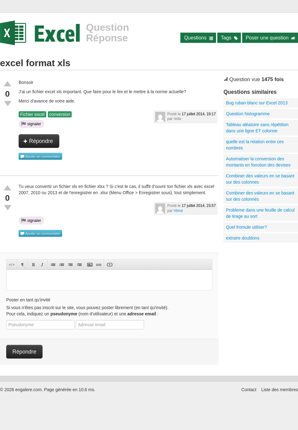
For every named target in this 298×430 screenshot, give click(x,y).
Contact (249, 389)
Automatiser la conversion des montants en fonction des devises (258, 161)
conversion (59, 114)
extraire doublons (242, 238)
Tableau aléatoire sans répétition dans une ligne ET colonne (257, 127)
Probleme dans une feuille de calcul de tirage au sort (260, 213)
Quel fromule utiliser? (246, 227)
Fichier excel (32, 114)
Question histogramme (248, 113)
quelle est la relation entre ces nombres (255, 144)
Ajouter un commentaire (40, 156)
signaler (31, 123)
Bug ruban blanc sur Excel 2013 (256, 102)
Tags (229, 37)
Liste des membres (279, 389)
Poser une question (270, 37)
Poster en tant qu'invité (28, 299)
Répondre (38, 141)
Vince (178, 210)
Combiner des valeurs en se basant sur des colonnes (260, 179)
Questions (198, 37)
